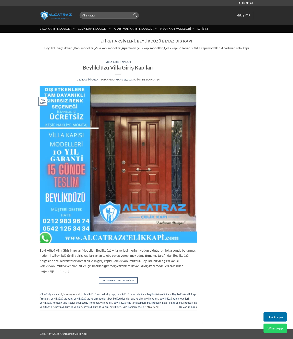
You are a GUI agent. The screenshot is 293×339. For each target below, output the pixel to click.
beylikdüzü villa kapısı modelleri (128, 307)
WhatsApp (275, 328)
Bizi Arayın (275, 317)
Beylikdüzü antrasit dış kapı (99, 294)
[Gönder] (135, 15)
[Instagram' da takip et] (243, 3)
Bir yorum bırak (188, 307)
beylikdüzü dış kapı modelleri (90, 298)
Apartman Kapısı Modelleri (135, 29)
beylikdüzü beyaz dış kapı (131, 294)
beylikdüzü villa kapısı (95, 307)
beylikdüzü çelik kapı (159, 294)
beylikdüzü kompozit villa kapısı (94, 302)
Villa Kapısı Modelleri (57, 29)
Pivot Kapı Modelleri (177, 29)
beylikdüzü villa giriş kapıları (130, 302)
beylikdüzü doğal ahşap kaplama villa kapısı (133, 298)
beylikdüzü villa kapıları (68, 307)
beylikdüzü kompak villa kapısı (57, 302)
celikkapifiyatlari (88, 79)
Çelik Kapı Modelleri (94, 29)
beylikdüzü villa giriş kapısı (162, 302)
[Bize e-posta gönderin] (251, 3)
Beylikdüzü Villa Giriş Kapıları (118, 67)
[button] (243, 15)
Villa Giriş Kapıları (118, 62)
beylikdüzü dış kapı (61, 298)
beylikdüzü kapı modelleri (174, 298)
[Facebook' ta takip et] (239, 3)
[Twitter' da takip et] (247, 3)
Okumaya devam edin (118, 280)
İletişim (202, 28)
